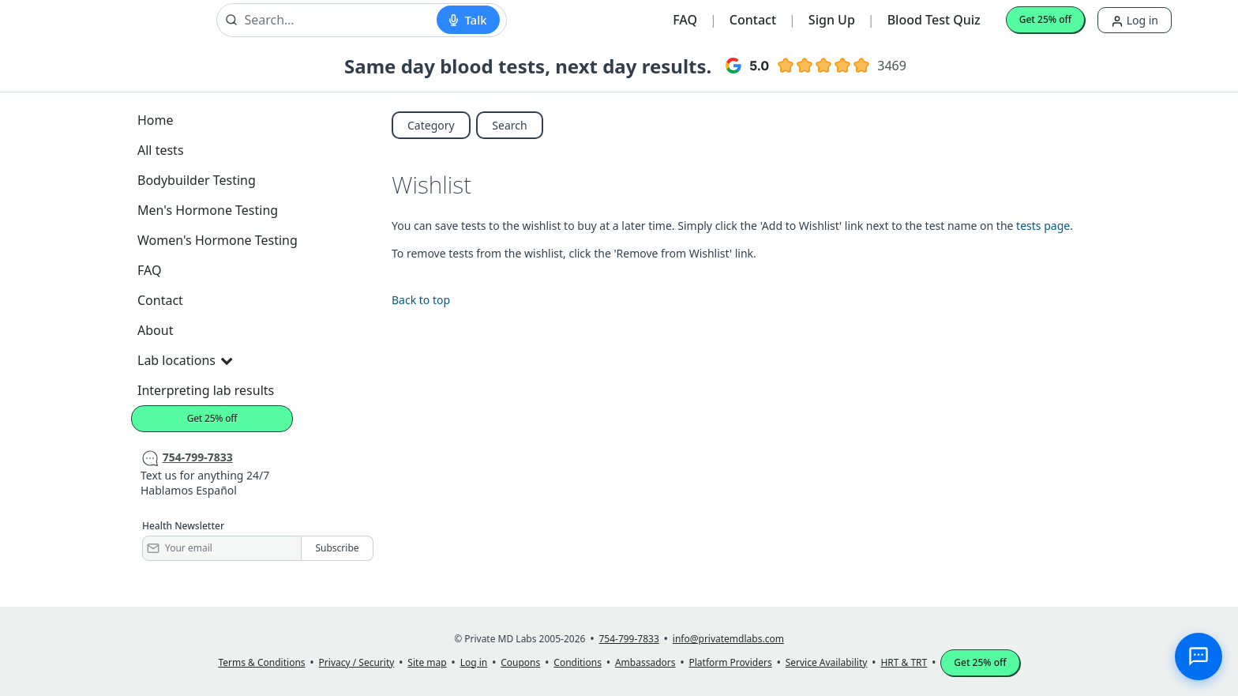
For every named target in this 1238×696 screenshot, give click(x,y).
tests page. (1044, 225)
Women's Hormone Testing (217, 240)
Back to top (421, 299)
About (155, 330)
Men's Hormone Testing (207, 210)
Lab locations (184, 360)
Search (509, 125)
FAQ (685, 19)
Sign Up (831, 19)
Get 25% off (1045, 19)
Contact (753, 19)
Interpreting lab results (205, 390)
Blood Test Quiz (934, 19)
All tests (160, 150)
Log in (1134, 20)
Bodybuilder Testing (196, 180)
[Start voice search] (468, 20)
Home (155, 120)
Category (431, 125)
